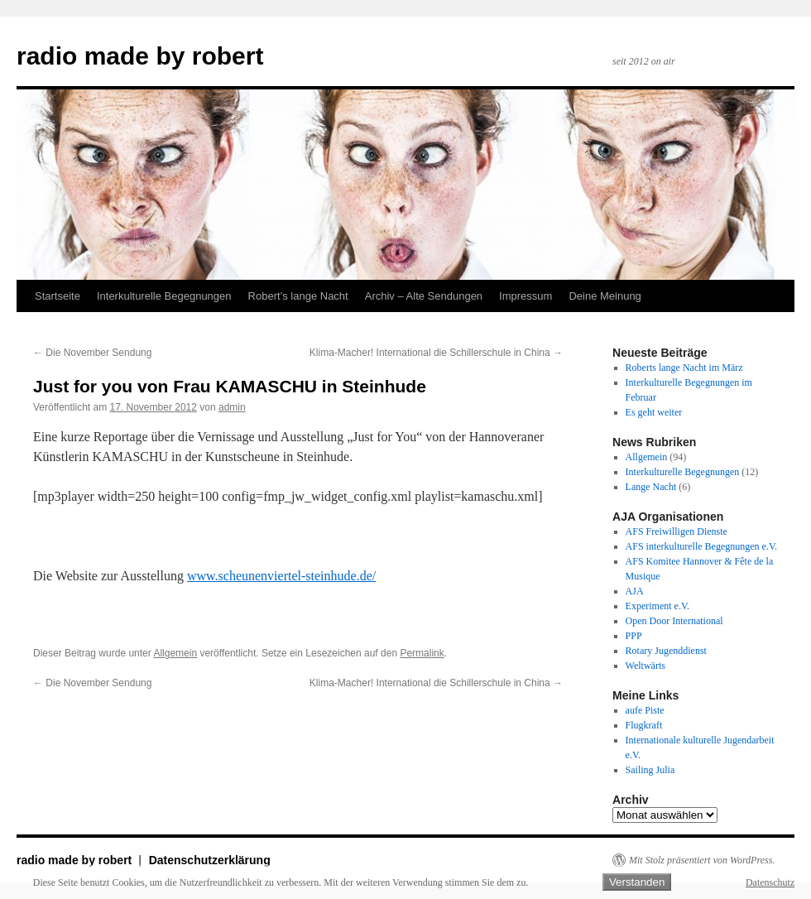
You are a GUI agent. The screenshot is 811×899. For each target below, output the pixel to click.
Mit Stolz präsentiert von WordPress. (702, 860)
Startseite (57, 296)
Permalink (422, 653)
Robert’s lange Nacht (298, 296)
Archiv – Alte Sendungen (423, 296)
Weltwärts (645, 665)
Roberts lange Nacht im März (684, 367)
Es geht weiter (654, 412)
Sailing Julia (650, 770)
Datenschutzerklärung (210, 860)
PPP (634, 636)
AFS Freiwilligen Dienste (676, 531)
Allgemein (175, 653)
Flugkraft (644, 725)
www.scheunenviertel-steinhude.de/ (281, 576)
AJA (635, 591)
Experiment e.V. (657, 606)
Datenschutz (770, 882)
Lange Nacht (651, 487)
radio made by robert (140, 56)
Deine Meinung (605, 296)
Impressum (525, 296)
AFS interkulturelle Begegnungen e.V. (701, 546)
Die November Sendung (92, 352)
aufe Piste (645, 710)
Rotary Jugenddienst (666, 650)
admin (232, 407)
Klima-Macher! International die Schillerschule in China (436, 352)
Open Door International (674, 621)
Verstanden (637, 882)
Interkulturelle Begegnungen (164, 296)
